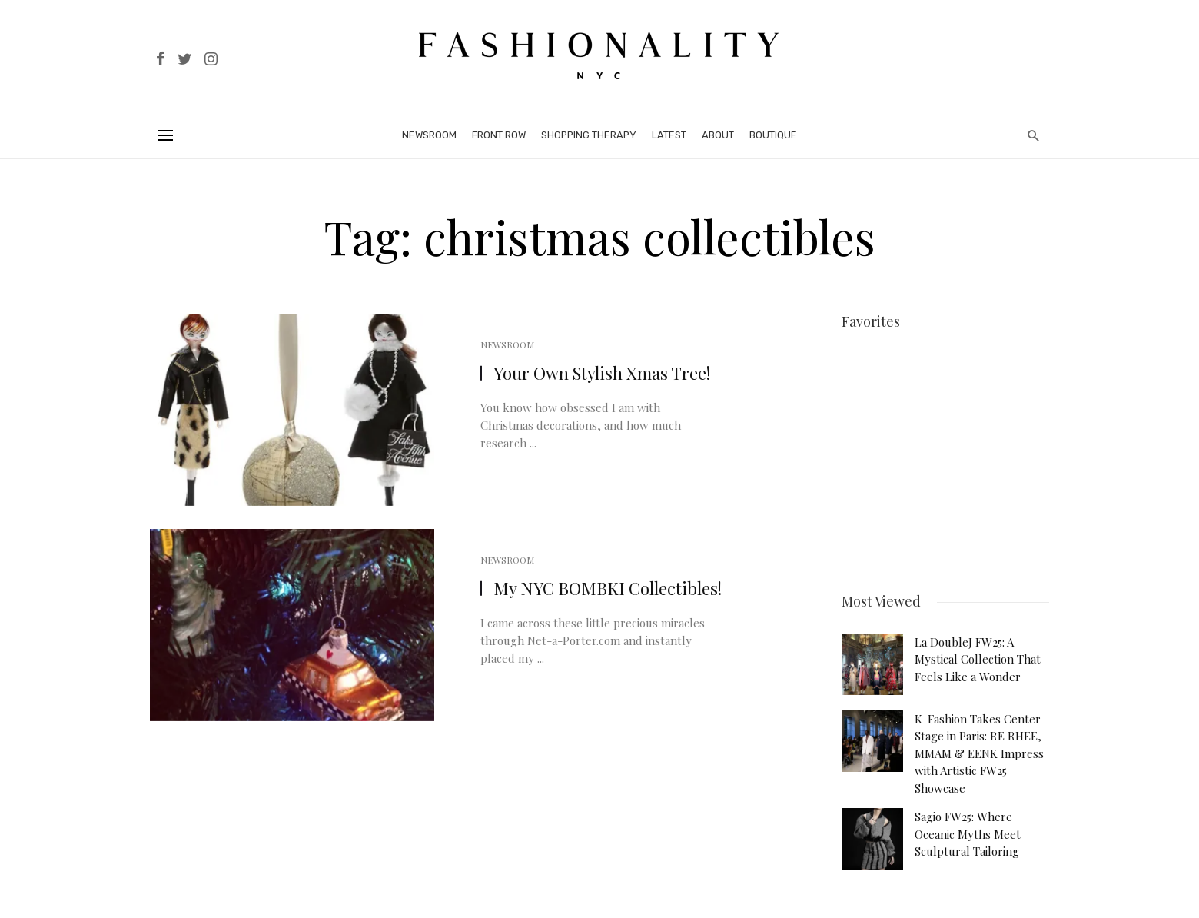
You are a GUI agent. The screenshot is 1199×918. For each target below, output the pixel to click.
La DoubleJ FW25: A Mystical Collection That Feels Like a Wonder (978, 654)
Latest (669, 135)
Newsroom (429, 135)
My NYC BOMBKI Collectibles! (607, 588)
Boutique (773, 135)
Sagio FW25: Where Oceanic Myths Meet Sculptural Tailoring (968, 828)
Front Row (499, 135)
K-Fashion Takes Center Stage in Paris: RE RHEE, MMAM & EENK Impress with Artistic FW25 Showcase (979, 748)
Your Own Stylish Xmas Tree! (601, 372)
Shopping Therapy (588, 135)
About (718, 135)
